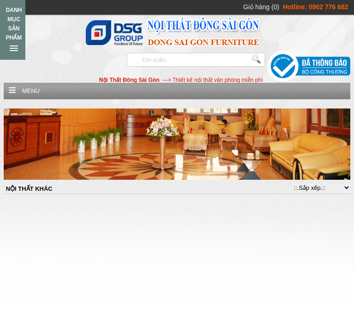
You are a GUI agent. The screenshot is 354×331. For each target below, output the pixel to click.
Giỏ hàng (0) (261, 7)
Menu (31, 90)
